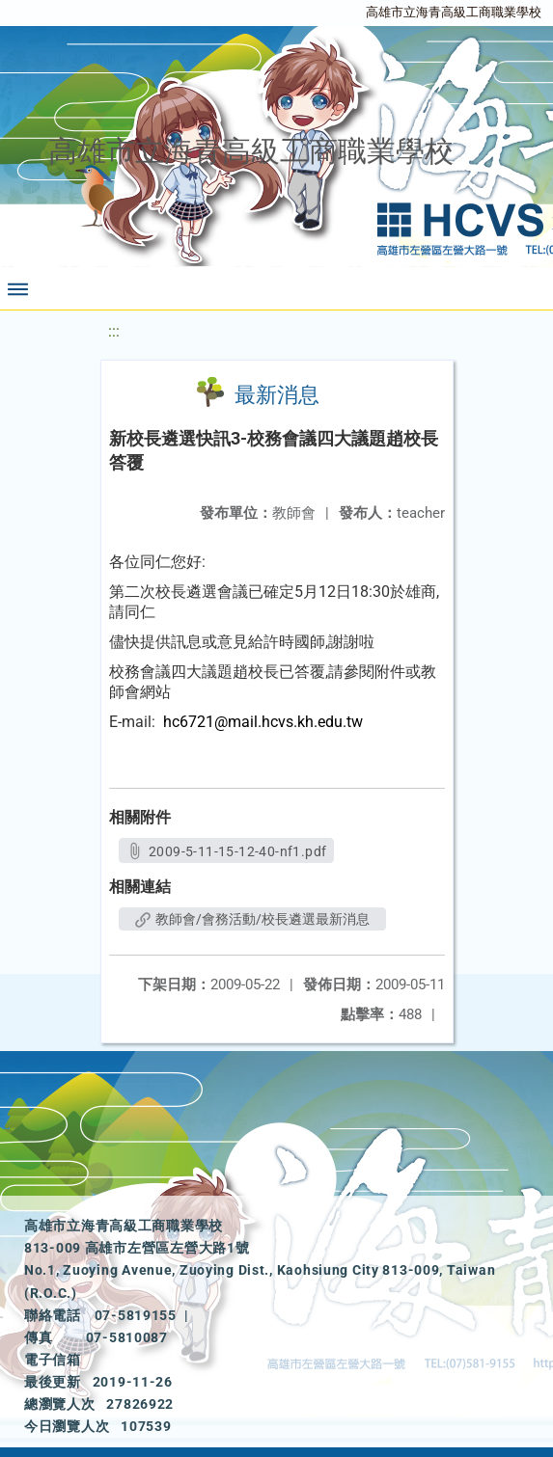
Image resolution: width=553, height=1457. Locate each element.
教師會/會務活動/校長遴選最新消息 (252, 919)
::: (114, 331)
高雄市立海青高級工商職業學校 (453, 12)
